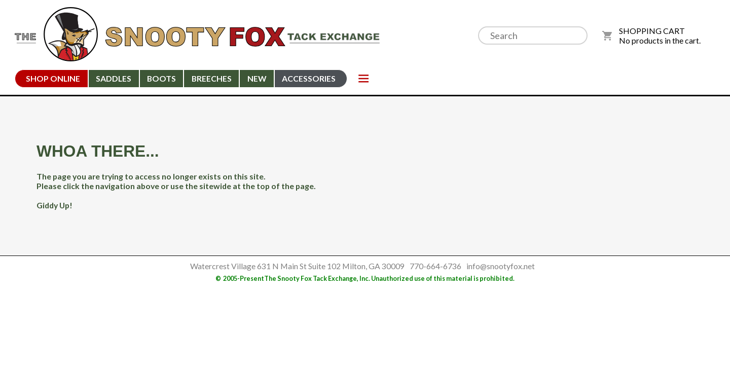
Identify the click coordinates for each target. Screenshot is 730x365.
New (257, 78)
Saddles (113, 78)
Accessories (309, 78)
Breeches (212, 78)
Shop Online (53, 78)
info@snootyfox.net (500, 266)
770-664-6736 (435, 266)
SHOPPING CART (652, 30)
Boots (161, 78)
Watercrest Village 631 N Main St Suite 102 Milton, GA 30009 (297, 266)
